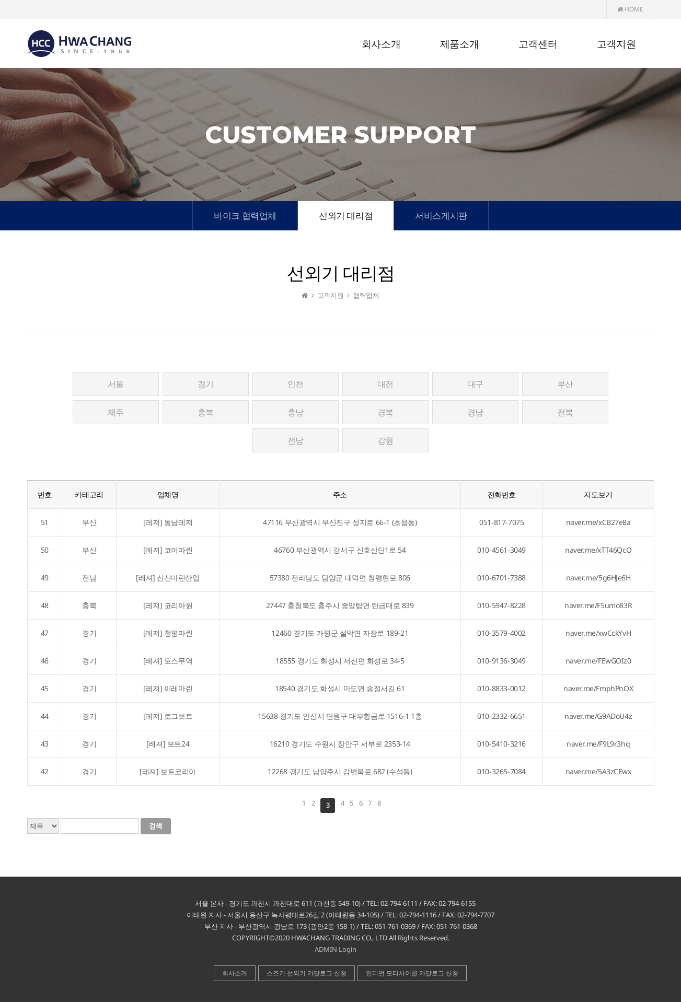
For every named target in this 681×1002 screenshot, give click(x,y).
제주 (116, 412)
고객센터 (537, 44)
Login (347, 949)
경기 (206, 384)
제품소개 (459, 44)
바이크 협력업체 (245, 215)
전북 (565, 412)
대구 (475, 384)
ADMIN (326, 949)
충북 (206, 412)
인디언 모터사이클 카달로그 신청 (412, 973)
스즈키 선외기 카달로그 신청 (307, 973)
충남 (295, 412)
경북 (385, 412)
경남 (475, 412)
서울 (116, 384)
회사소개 (381, 44)
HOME (630, 9)
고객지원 (616, 44)
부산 (565, 384)
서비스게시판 (441, 215)
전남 (295, 440)
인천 (295, 384)
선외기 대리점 (346, 215)
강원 (385, 440)
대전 (385, 384)
